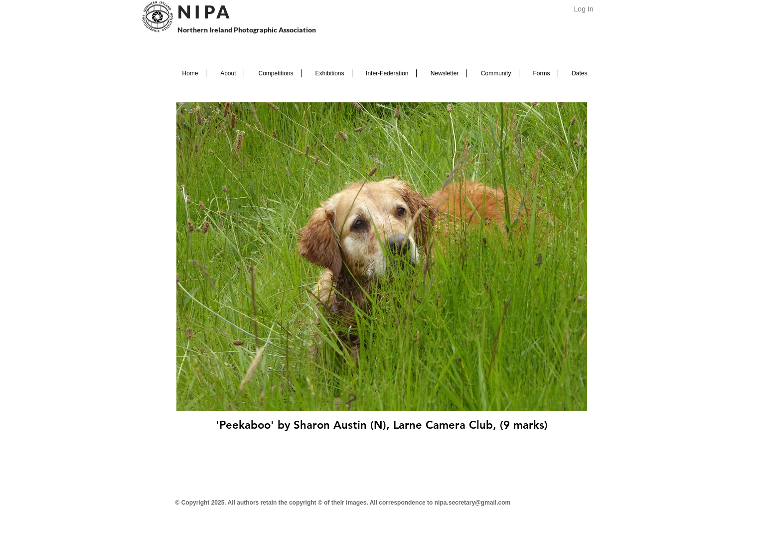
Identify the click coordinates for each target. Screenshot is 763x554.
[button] (225, 73)
